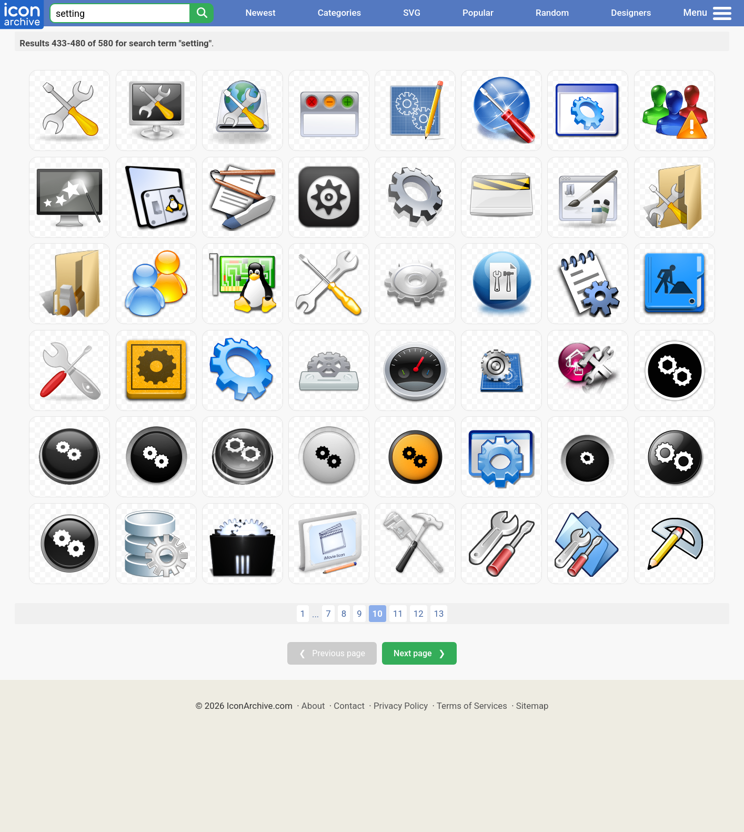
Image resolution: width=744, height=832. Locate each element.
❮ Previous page (332, 653)
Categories (339, 12)
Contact (349, 705)
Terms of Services (472, 705)
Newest (260, 12)
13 (439, 613)
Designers (631, 12)
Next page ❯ (419, 653)
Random (552, 12)
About (313, 705)
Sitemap (532, 705)
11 (398, 613)
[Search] (201, 13)
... (315, 614)
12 (419, 613)
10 (378, 613)
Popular (478, 12)
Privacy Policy (401, 705)
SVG (411, 12)
